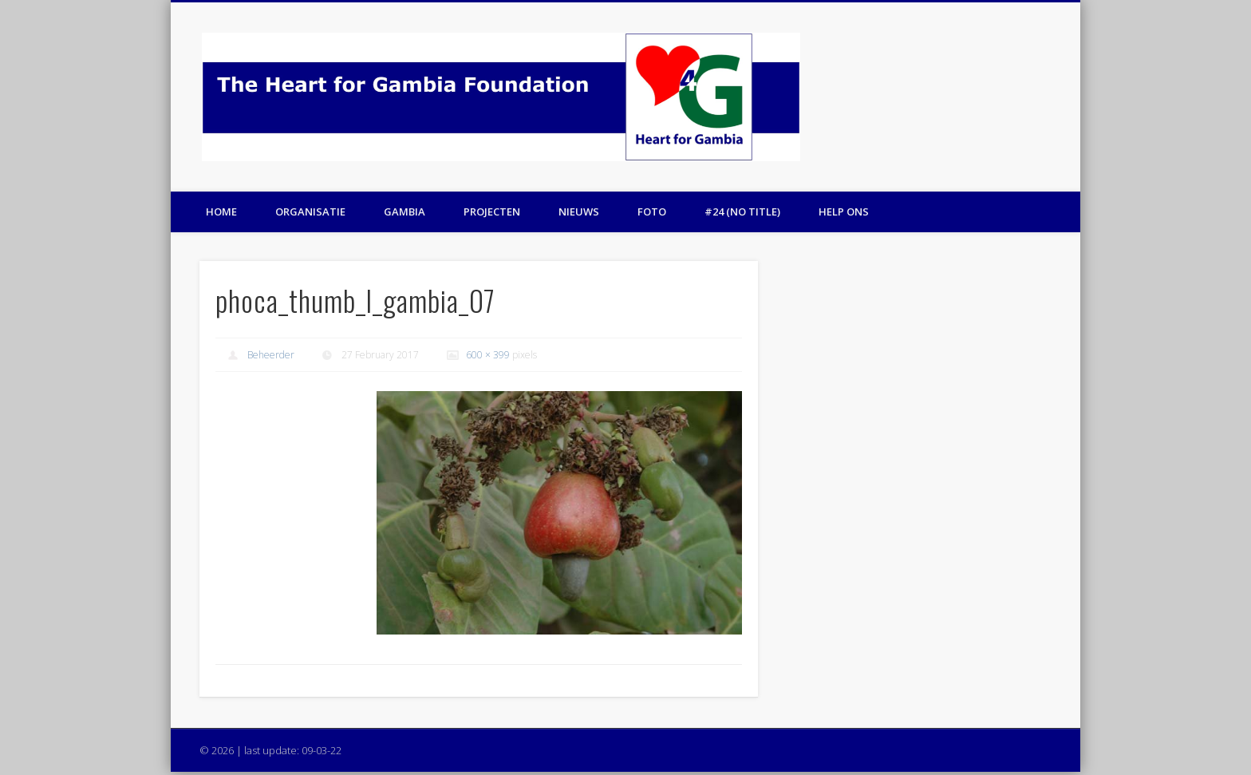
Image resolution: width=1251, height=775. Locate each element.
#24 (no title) (742, 211)
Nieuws (578, 211)
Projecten (492, 211)
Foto (651, 211)
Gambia (404, 211)
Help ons (844, 211)
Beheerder (270, 355)
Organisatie (310, 211)
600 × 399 (488, 355)
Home (221, 211)
